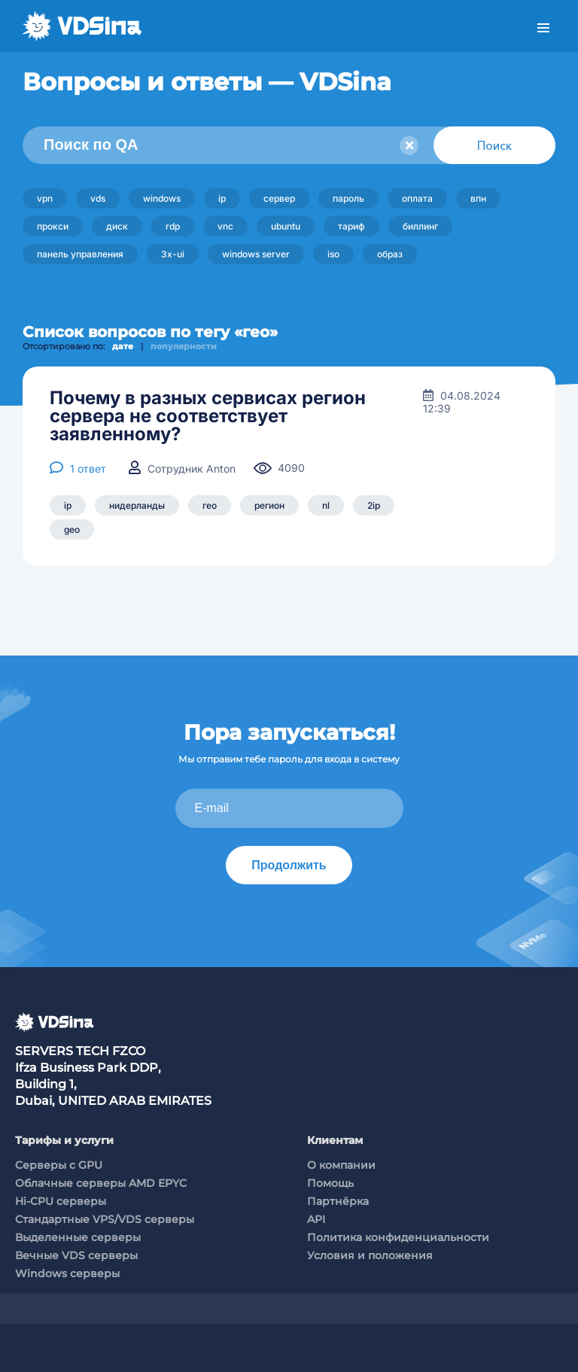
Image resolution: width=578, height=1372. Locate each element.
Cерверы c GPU (58, 1165)
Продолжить (288, 865)
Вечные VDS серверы (76, 1255)
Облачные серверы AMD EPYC (101, 1183)
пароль (348, 198)
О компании (341, 1165)
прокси (52, 226)
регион (269, 505)
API (316, 1219)
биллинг (420, 226)
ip (222, 198)
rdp (173, 226)
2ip (373, 505)
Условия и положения (370, 1255)
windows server (256, 254)
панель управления (80, 254)
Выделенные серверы (78, 1237)
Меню (543, 28)
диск (117, 226)
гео (209, 505)
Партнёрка (338, 1201)
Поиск (494, 145)
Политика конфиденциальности (398, 1237)
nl (326, 505)
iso (333, 254)
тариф (351, 226)
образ (390, 254)
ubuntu (285, 226)
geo (72, 529)
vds (97, 198)
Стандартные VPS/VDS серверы (104, 1219)
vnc (225, 226)
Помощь (330, 1183)
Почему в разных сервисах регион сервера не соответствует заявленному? (208, 416)
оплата (417, 198)
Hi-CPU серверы (60, 1201)
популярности (184, 346)
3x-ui (172, 254)
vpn (45, 198)
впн (478, 198)
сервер (279, 198)
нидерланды (137, 505)
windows (162, 198)
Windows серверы (67, 1273)
